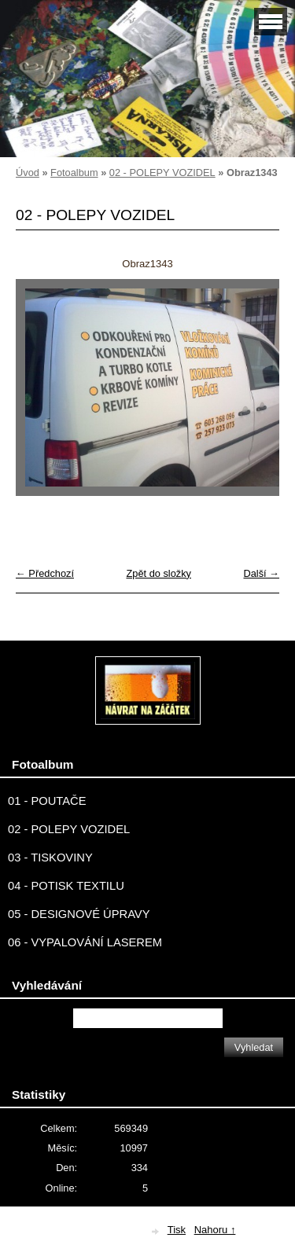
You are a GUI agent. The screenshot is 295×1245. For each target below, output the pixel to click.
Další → (261, 573)
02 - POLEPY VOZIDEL (162, 172)
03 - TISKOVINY (50, 857)
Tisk (177, 1230)
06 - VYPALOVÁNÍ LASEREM (85, 942)
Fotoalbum (74, 172)
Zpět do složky (158, 573)
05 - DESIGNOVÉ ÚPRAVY (79, 914)
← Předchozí (45, 573)
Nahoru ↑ (215, 1230)
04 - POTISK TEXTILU (66, 886)
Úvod (27, 172)
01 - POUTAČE (47, 801)
